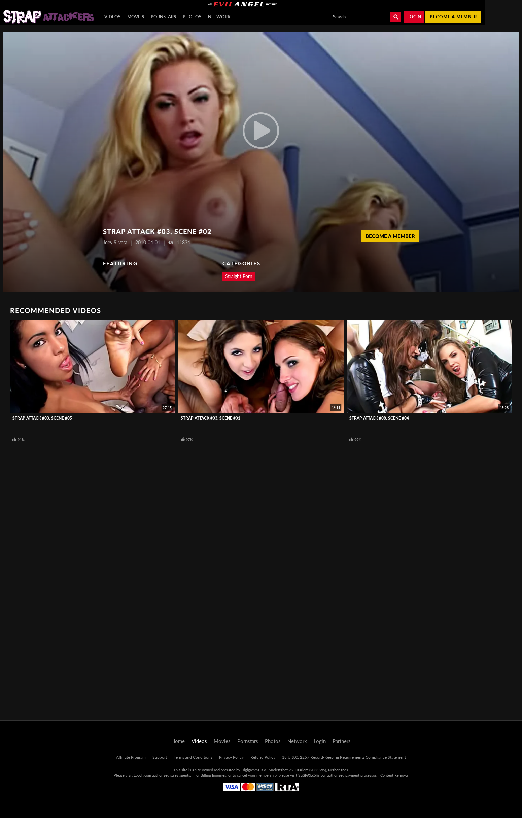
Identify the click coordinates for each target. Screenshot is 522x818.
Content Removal (394, 775)
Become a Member (390, 236)
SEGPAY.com (308, 775)
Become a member (453, 17)
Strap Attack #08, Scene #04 (379, 418)
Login (414, 17)
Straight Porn (238, 276)
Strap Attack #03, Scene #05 (42, 418)
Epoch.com (142, 775)
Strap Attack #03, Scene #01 (210, 418)
